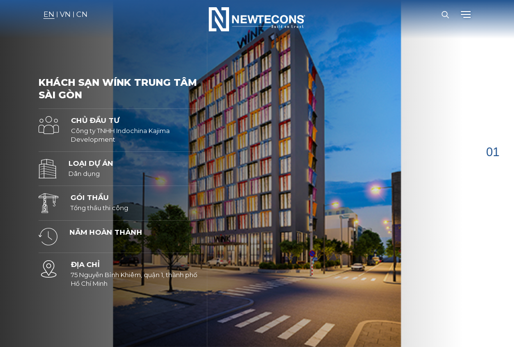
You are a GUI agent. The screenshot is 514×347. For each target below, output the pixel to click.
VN (65, 14)
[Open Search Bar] (445, 15)
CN (82, 14)
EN (48, 14)
